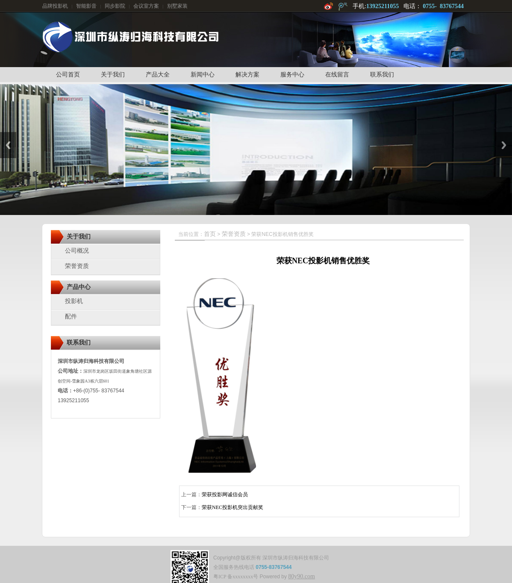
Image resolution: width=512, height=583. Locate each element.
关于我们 (113, 74)
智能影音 (86, 6)
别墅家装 (177, 6)
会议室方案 (146, 6)
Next (504, 145)
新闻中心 (203, 74)
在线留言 (337, 74)
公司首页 (68, 74)
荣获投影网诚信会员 (225, 495)
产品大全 (158, 74)
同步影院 (115, 6)
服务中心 (292, 74)
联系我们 (382, 74)
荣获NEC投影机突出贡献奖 (232, 507)
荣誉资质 (77, 266)
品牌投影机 (55, 6)
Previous (8, 145)
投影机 (74, 301)
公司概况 (77, 250)
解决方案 (247, 74)
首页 (210, 234)
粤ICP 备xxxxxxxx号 (235, 577)
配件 (71, 316)
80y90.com (301, 576)
